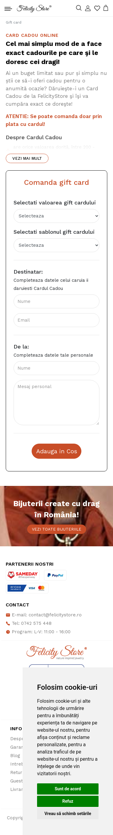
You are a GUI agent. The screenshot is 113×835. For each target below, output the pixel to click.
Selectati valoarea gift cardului (55, 202)
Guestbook (22, 781)
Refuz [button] (68, 801)
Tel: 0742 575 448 (29, 623)
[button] (88, 8)
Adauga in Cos (56, 451)
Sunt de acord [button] (68, 788)
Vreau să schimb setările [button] (67, 813)
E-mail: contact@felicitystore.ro (44, 615)
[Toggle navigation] (8, 7)
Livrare (18, 789)
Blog (15, 755)
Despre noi (22, 738)
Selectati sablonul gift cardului (54, 232)
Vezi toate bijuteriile (56, 529)
